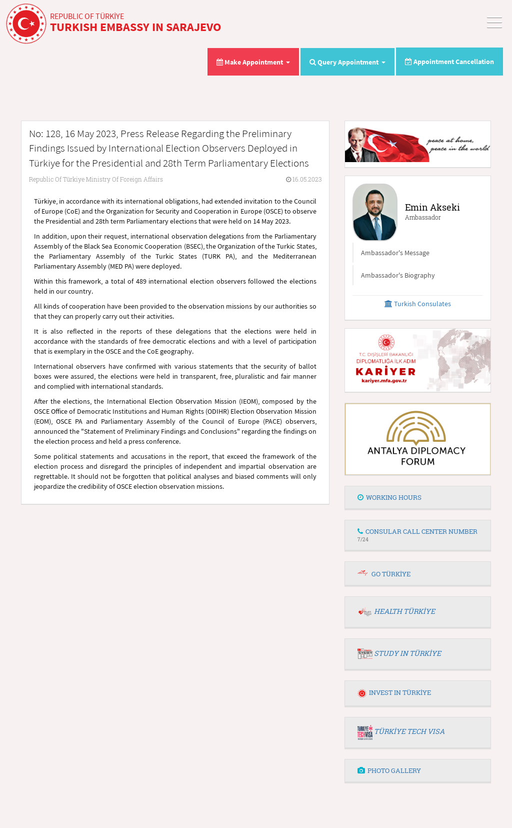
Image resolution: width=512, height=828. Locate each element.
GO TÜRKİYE (391, 573)
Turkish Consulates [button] (417, 303)
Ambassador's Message (395, 252)
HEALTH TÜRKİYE (404, 611)
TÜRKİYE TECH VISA (409, 731)
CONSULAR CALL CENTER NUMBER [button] (418, 534)
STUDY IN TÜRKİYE (407, 653)
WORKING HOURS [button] (390, 497)
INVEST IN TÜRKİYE (394, 692)
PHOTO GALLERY (389, 770)
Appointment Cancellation (449, 61)
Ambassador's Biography (398, 275)
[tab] (417, 497)
